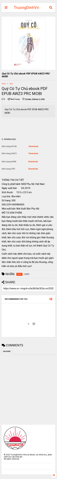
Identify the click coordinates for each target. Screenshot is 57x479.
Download (33, 146)
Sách (11, 84)
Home (4, 84)
